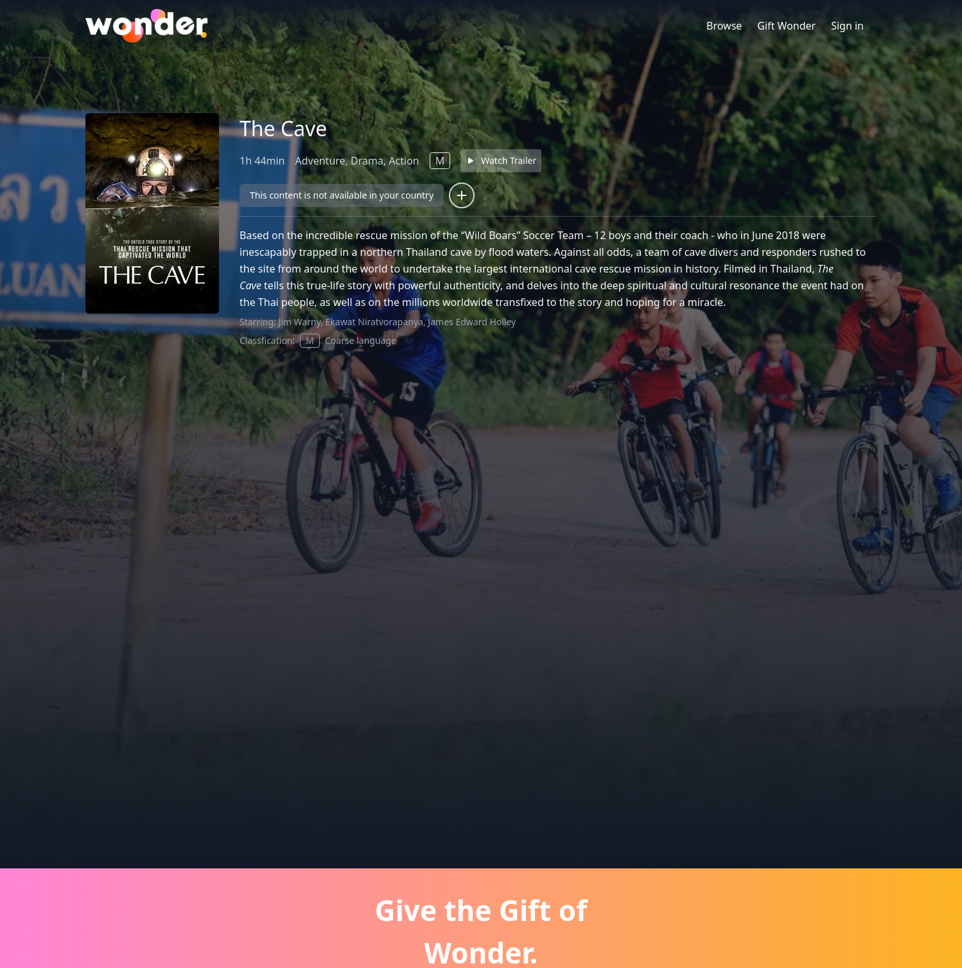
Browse (724, 26)
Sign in (847, 26)
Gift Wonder (786, 26)
